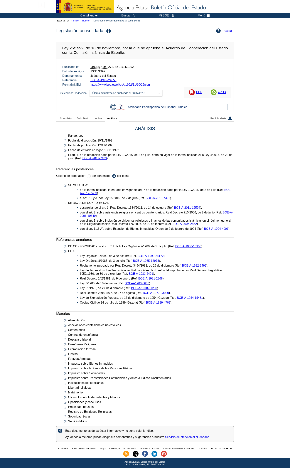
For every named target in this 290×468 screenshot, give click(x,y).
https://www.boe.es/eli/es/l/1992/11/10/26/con (120, 84)
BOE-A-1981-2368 (150, 278)
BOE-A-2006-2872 (185, 223)
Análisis (112, 118)
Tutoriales (202, 448)
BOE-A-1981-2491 (141, 273)
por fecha (123, 175)
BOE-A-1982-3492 (194, 265)
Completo (66, 118)
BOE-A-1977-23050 (156, 292)
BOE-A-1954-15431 (190, 297)
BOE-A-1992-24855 (103, 80)
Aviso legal (114, 448)
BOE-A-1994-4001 (216, 228)
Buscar (86, 20)
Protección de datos (149, 448)
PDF (199, 92)
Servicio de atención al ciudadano (187, 437)
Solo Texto (83, 118)
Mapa (103, 448)
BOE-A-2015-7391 (158, 198)
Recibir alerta (221, 118)
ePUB (222, 92)
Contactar (63, 448)
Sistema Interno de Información (178, 448)
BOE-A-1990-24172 (151, 255)
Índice (98, 118)
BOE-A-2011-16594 (187, 207)
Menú (204, 15)
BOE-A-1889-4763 (158, 302)
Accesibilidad (129, 448)
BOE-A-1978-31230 (144, 288)
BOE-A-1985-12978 (146, 260)
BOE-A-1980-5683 (137, 283)
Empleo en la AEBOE (221, 448)
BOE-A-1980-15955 (188, 246)
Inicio (76, 20)
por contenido (101, 175)
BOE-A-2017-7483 (94, 158)
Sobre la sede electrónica (83, 448)
